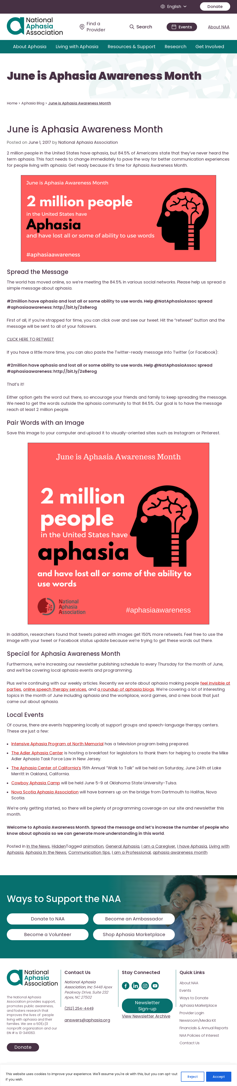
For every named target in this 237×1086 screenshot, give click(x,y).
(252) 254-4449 (79, 1008)
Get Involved (209, 46)
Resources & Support (132, 46)
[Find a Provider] (99, 27)
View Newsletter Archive (146, 1016)
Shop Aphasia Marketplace (134, 934)
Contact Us (190, 1043)
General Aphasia (122, 846)
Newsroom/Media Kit (198, 1020)
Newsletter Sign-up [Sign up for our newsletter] (147, 1005)
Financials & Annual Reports (204, 1028)
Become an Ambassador (134, 919)
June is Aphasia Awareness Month (104, 76)
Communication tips (89, 852)
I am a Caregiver (158, 846)
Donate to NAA (47, 919)
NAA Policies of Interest (199, 1035)
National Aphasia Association (88, 142)
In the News (38, 846)
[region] (118, 1075)
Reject (193, 1076)
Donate (215, 6)
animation (93, 846)
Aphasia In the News (45, 852)
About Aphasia (30, 46)
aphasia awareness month (180, 852)
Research (175, 46)
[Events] (182, 27)
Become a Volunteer (47, 934)
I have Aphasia (192, 846)
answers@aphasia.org (87, 1020)
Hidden (59, 846)
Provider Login (192, 1013)
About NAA (219, 27)
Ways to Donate (194, 998)
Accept (219, 1076)
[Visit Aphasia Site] (40, 26)
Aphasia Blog (32, 103)
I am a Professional (131, 852)
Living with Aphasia (77, 46)
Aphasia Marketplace (198, 1005)
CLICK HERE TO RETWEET (30, 339)
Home (12, 103)
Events (185, 990)
